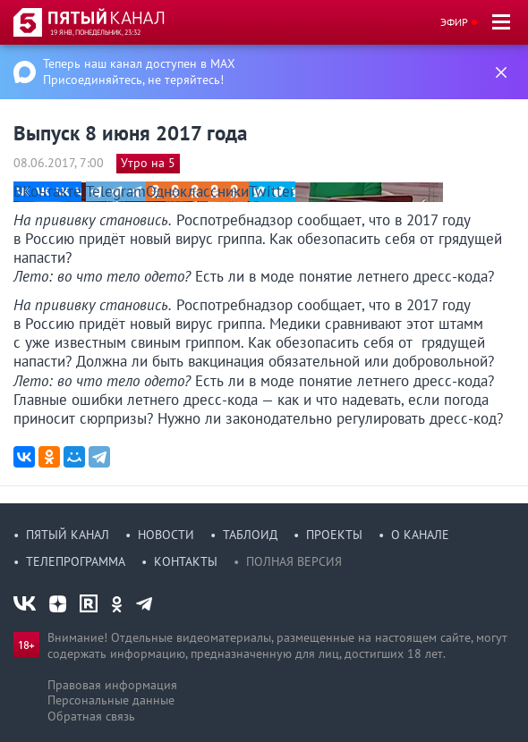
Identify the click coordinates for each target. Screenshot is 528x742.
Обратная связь (91, 716)
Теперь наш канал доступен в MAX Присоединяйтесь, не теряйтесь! (139, 71)
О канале (420, 535)
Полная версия (294, 561)
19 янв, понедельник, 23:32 (95, 32)
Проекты (334, 535)
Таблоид (250, 535)
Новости (166, 535)
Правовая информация (112, 685)
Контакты (185, 561)
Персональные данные (111, 700)
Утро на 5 (148, 163)
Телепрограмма (75, 561)
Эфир (454, 22)
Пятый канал (67, 535)
